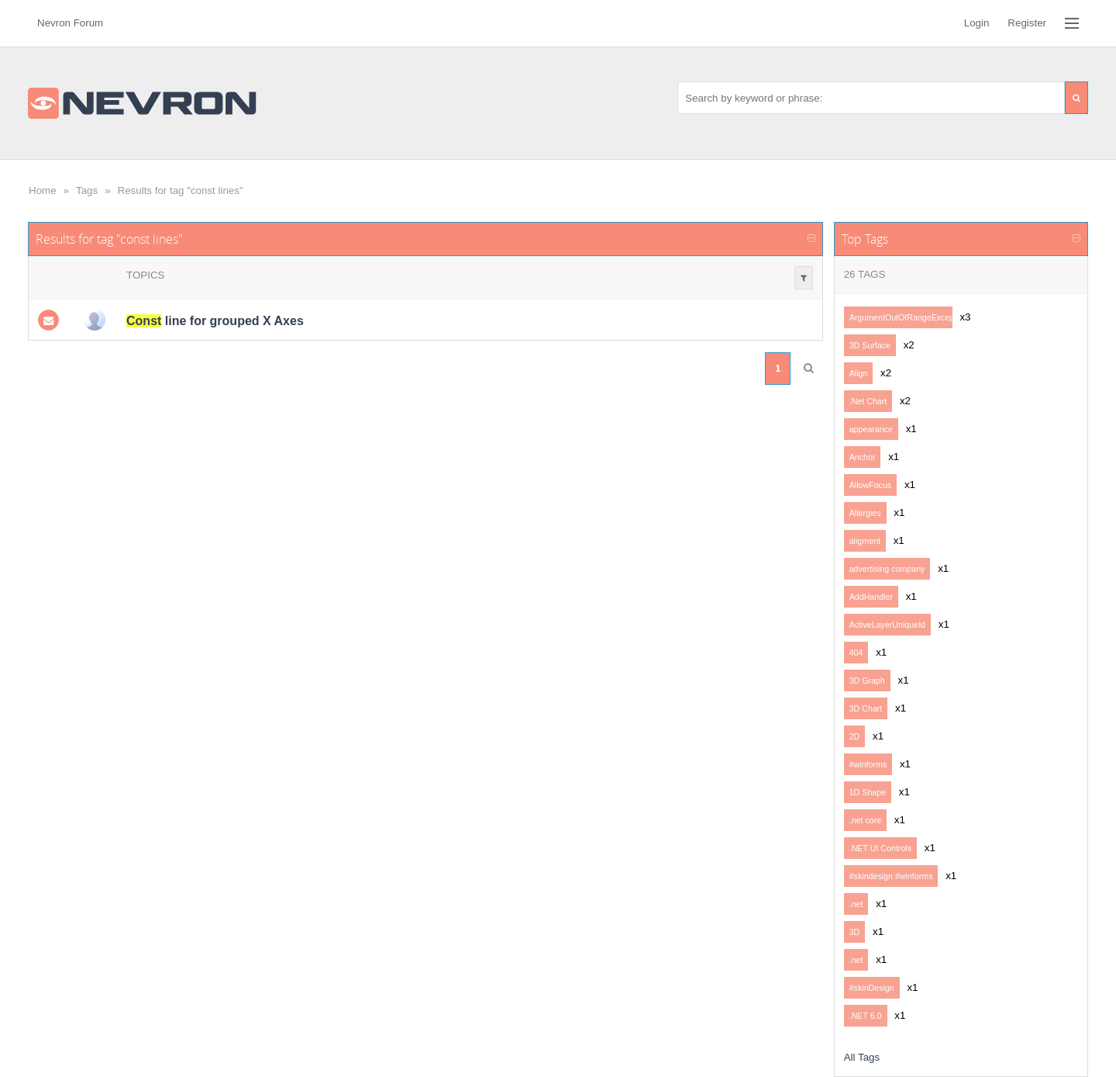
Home (43, 190)
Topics (145, 275)
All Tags (862, 1057)
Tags (87, 190)
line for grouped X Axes (215, 320)
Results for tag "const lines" (180, 190)
